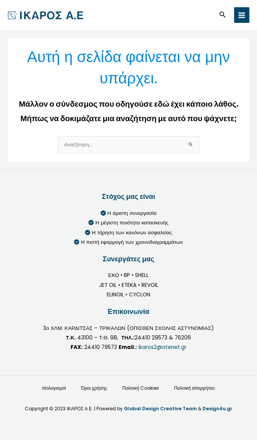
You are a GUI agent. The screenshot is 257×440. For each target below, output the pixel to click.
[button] (222, 15)
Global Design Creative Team (160, 408)
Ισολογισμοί (54, 388)
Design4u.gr (217, 408)
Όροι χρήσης (94, 388)
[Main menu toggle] (242, 15)
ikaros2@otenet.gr (162, 347)
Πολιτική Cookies (140, 388)
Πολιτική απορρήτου (194, 388)
